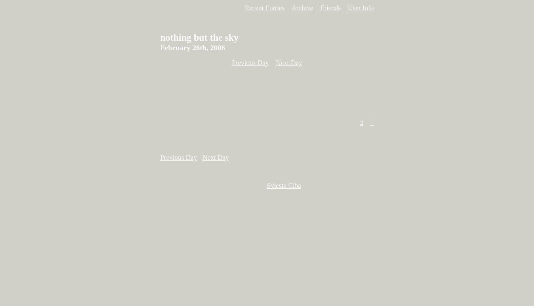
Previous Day (250, 62)
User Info (361, 7)
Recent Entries (265, 7)
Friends (330, 7)
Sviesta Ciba (284, 185)
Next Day (289, 62)
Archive (302, 7)
